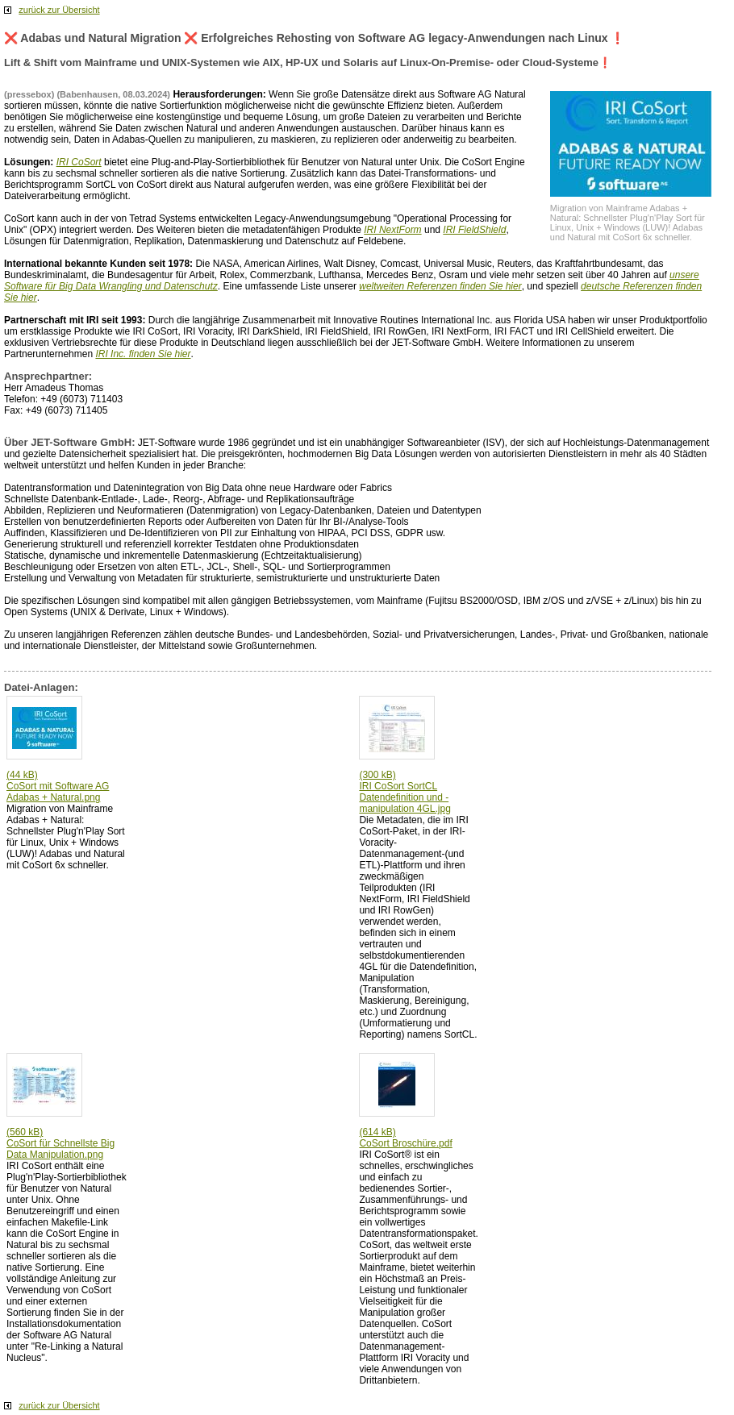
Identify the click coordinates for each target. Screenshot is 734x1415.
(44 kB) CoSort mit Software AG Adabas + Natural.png (57, 786)
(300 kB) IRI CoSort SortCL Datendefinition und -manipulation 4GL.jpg (404, 791)
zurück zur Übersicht (59, 10)
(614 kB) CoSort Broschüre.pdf (405, 1137)
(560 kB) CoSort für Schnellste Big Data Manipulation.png (60, 1143)
